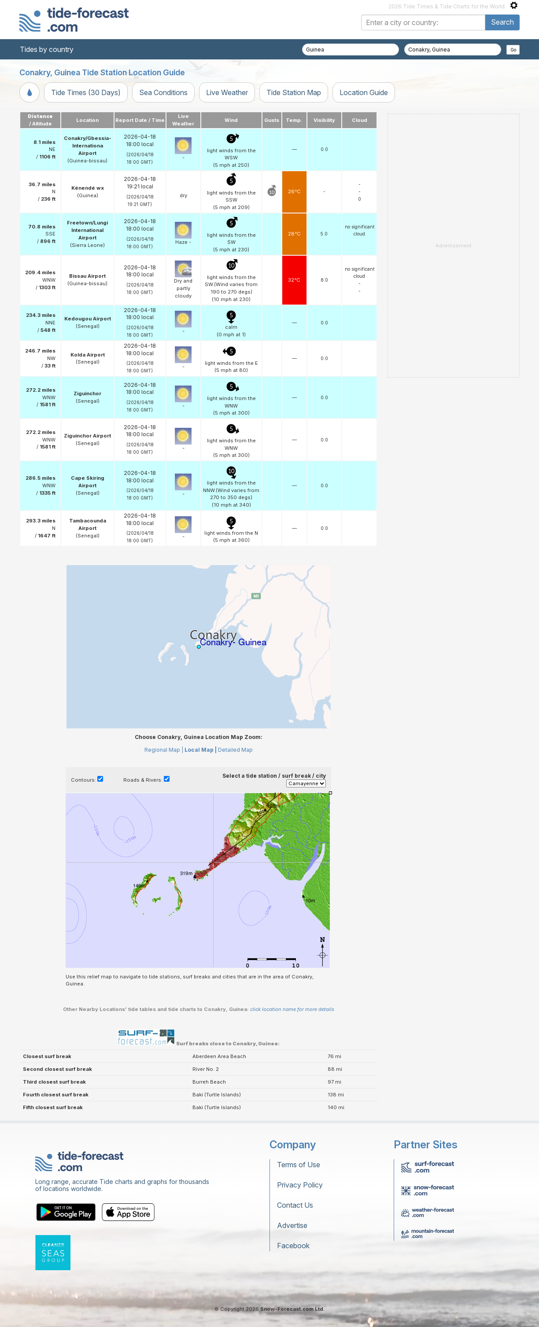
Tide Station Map (293, 92)
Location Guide (364, 92)
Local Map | (201, 749)
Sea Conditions (163, 92)
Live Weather (227, 92)
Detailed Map (235, 749)
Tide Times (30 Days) (86, 92)
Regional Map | (163, 749)
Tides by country (47, 49)
